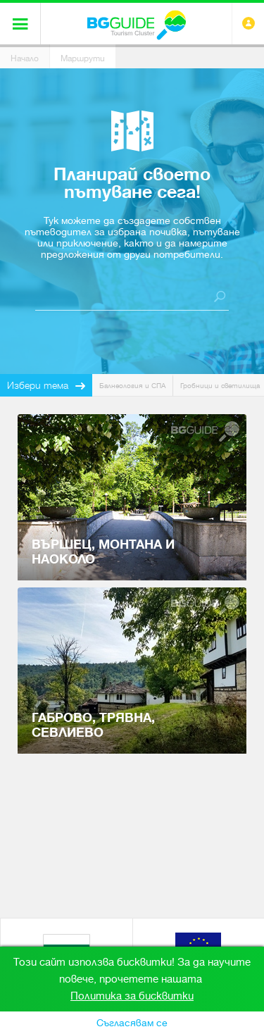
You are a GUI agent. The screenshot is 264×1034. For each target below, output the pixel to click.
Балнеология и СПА (132, 386)
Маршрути (83, 58)
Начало (25, 58)
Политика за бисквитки (132, 996)
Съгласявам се (132, 1022)
